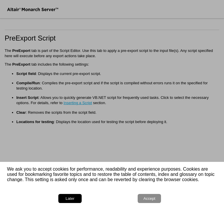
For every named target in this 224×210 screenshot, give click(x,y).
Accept (149, 198)
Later (70, 198)
